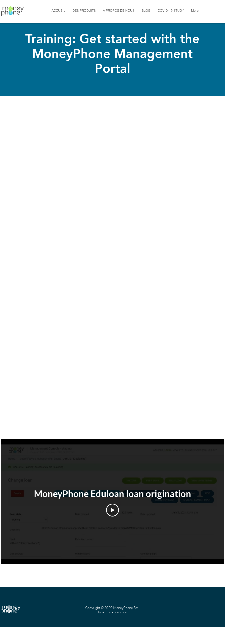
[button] (118, 10)
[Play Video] (112, 510)
